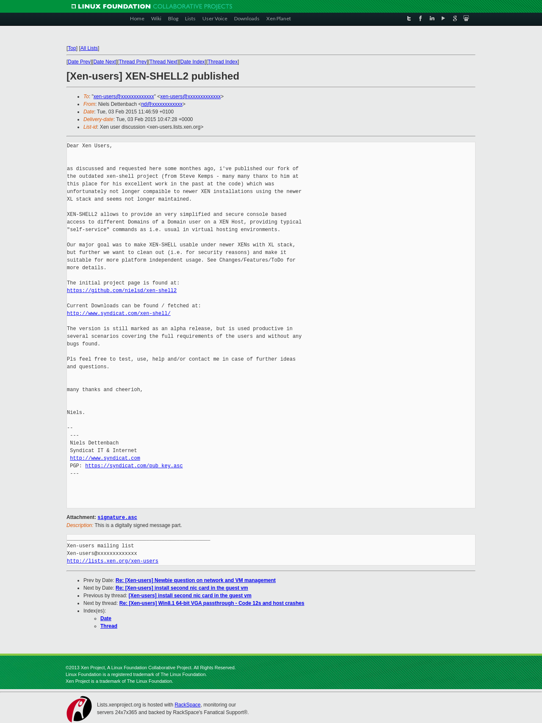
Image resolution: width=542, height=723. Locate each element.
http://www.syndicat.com (105, 458)
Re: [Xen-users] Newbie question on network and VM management (196, 580)
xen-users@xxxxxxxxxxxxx (124, 96)
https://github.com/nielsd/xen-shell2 (122, 290)
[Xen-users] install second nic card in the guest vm (190, 595)
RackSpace (187, 704)
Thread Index (223, 62)
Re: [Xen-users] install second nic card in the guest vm (182, 588)
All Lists (89, 48)
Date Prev (79, 62)
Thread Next (163, 62)
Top (72, 48)
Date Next (104, 62)
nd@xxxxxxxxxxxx (162, 104)
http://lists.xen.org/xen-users (112, 560)
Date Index (192, 62)
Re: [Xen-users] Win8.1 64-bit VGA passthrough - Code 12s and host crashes (211, 603)
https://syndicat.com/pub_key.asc (134, 465)
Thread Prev (133, 62)
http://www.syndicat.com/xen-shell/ (119, 313)
